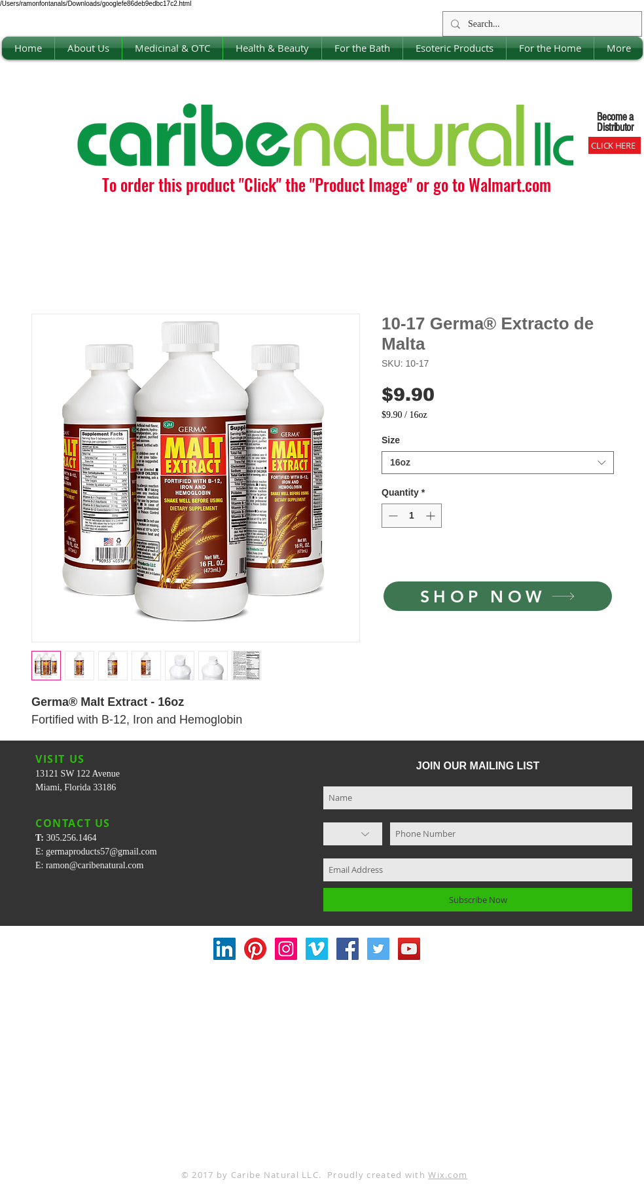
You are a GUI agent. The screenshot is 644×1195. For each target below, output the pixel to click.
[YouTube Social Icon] (409, 949)
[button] (88, 48)
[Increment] (431, 515)
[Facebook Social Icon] (347, 949)
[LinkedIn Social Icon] (224, 949)
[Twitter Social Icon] (378, 949)
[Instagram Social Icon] (286, 949)
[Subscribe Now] (477, 899)
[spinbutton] (411, 515)
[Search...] (541, 24)
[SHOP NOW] (498, 596)
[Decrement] (392, 515)
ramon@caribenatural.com (94, 865)
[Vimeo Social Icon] (317, 949)
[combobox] (498, 462)
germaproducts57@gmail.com (101, 851)
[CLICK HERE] (614, 145)
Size (391, 440)
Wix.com (447, 1175)
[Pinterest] (255, 949)
